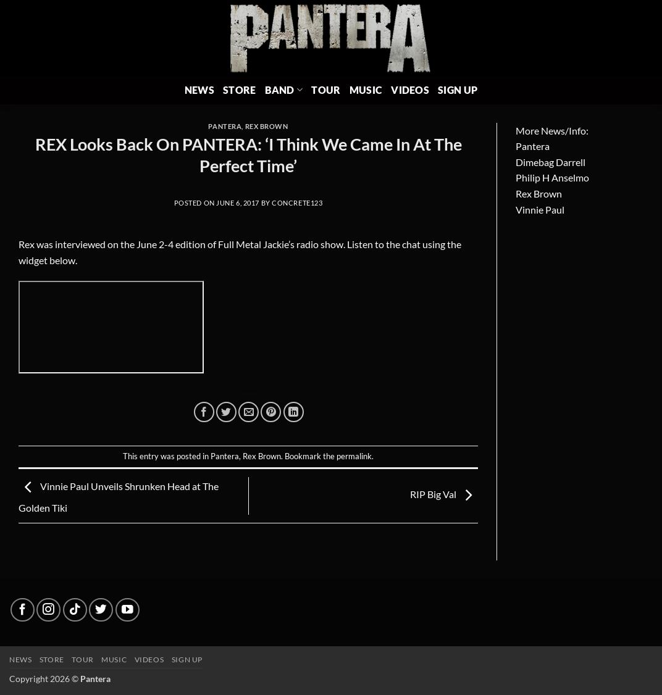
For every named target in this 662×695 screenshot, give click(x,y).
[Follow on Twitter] (101, 610)
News (199, 90)
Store (239, 90)
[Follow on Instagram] (48, 610)
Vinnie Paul (540, 209)
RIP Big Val (444, 494)
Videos (410, 90)
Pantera (224, 126)
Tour (325, 90)
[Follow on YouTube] (127, 610)
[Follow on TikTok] (75, 610)
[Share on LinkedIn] (293, 412)
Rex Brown (266, 126)
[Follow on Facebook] (22, 610)
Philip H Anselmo (552, 177)
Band (284, 90)
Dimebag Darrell (550, 162)
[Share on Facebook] (204, 412)
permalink (354, 456)
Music (366, 90)
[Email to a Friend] (248, 412)
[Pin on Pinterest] (271, 412)
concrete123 (297, 203)
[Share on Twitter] (226, 412)
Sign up (187, 659)
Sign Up (457, 90)
